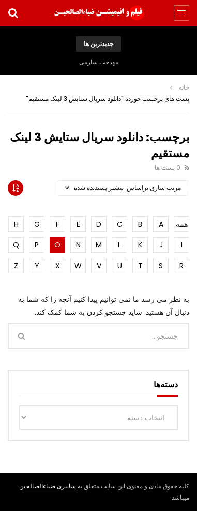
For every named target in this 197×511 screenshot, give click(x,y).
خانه (184, 87)
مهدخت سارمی (98, 61)
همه (182, 224)
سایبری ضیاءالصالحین (47, 485)
